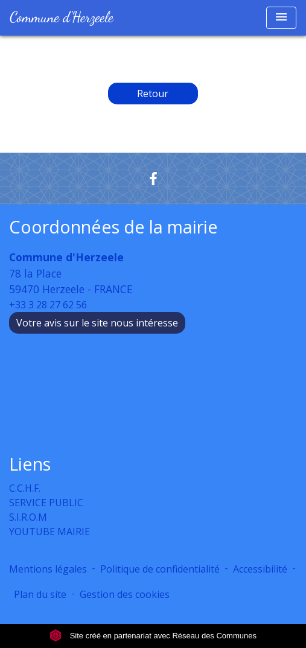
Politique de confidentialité (160, 569)
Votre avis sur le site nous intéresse (97, 322)
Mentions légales (48, 569)
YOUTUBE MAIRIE (49, 531)
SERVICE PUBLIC (46, 502)
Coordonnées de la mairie (113, 227)
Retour (152, 93)
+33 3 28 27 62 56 (48, 304)
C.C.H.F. (24, 488)
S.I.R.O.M (28, 517)
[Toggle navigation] (281, 18)
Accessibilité (260, 569)
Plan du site (40, 594)
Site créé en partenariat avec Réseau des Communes (153, 635)
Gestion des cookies (125, 594)
